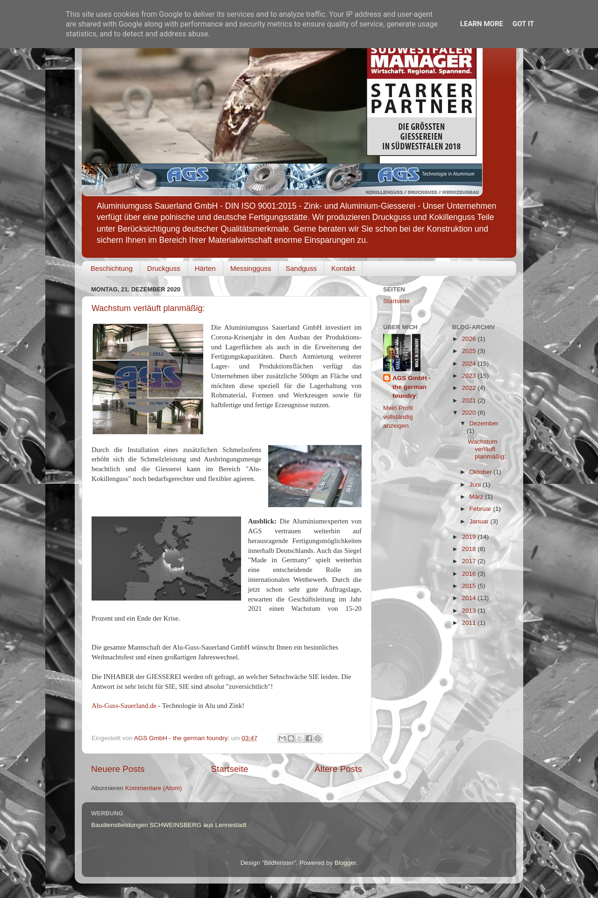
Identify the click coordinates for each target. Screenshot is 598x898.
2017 (469, 561)
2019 (469, 536)
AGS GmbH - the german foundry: (411, 387)
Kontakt (343, 268)
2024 (469, 363)
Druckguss (163, 268)
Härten (205, 268)
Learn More (481, 24)
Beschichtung (112, 268)
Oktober (482, 471)
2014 (469, 597)
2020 (469, 412)
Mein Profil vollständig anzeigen (398, 416)
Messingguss (250, 268)
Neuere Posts (117, 769)
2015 (469, 585)
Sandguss (301, 268)
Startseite (229, 769)
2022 (469, 387)
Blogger (345, 862)
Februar (481, 508)
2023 (469, 375)
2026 (469, 338)
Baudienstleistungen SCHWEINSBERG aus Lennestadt (168, 824)
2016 (469, 573)
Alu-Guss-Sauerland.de (124, 705)
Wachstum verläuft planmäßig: (148, 308)
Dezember (484, 423)
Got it (523, 24)
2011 (469, 622)
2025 (469, 350)
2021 (469, 400)
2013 (469, 610)
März (477, 496)
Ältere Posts (338, 769)
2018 (469, 548)
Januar (480, 521)
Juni (476, 484)
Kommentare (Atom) (153, 788)
